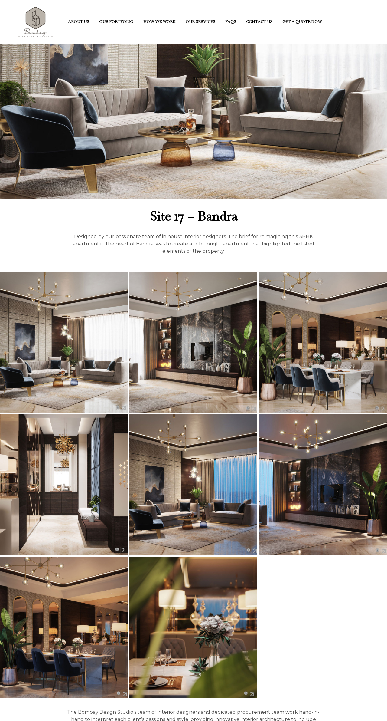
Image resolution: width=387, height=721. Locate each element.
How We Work (159, 21)
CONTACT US (259, 21)
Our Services (200, 21)
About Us (78, 21)
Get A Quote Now (302, 21)
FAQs (230, 21)
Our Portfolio (116, 21)
